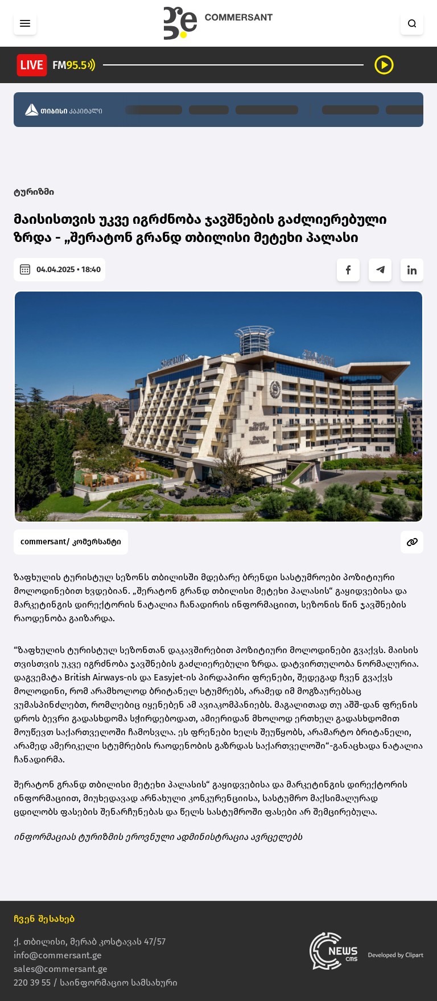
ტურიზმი (34, 191)
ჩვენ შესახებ (44, 918)
